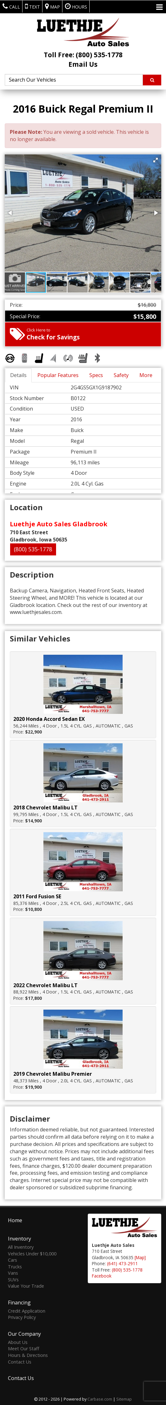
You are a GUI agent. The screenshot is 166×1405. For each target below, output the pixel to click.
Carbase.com (99, 1398)
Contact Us (19, 1361)
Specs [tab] (96, 375)
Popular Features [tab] (58, 375)
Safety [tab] (121, 375)
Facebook (102, 1275)
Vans (13, 1272)
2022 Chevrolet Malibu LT (45, 985)
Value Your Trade (26, 1285)
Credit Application (26, 1310)
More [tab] (145, 375)
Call (11, 6)
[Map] (140, 1256)
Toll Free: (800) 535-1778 (83, 54)
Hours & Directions (28, 1355)
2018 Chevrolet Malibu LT (45, 807)
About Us (18, 1342)
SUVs (13, 1279)
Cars (12, 1259)
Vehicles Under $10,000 (32, 1253)
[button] (155, 160)
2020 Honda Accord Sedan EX (49, 718)
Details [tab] (18, 375)
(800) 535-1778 (33, 549)
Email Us (83, 64)
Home (15, 1219)
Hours (76, 6)
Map (52, 6)
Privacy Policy (22, 1317)
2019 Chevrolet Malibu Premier (52, 1073)
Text (32, 6)
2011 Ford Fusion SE (37, 896)
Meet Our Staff (23, 1348)
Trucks (15, 1266)
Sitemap (124, 1398)
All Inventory (21, 1246)
